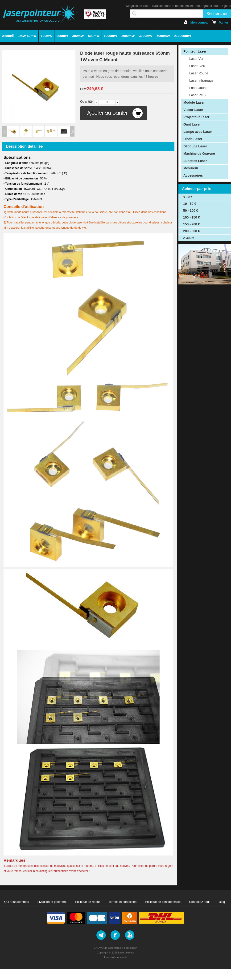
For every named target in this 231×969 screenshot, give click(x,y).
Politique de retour (87, 902)
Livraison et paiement (52, 902)
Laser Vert (196, 59)
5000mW (163, 36)
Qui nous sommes (16, 902)
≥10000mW (182, 36)
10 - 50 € (189, 204)
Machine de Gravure (199, 153)
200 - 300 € (191, 231)
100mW (46, 36)
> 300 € (188, 238)
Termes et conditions (122, 902)
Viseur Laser (193, 110)
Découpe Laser (195, 146)
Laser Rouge (198, 73)
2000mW (128, 36)
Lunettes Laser (195, 161)
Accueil (8, 36)
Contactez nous (199, 902)
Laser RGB (197, 95)
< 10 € (187, 197)
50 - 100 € (190, 210)
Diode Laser (192, 139)
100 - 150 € (191, 217)
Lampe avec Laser (197, 132)
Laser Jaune (198, 88)
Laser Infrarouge (201, 80)
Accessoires (193, 175)
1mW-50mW (27, 36)
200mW (62, 36)
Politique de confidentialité (163, 902)
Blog (222, 902)
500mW (93, 36)
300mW (78, 36)
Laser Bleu (197, 66)
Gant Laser (192, 124)
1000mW (110, 36)
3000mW (145, 36)
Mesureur (190, 168)
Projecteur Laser (196, 117)
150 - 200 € (191, 224)
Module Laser (194, 102)
